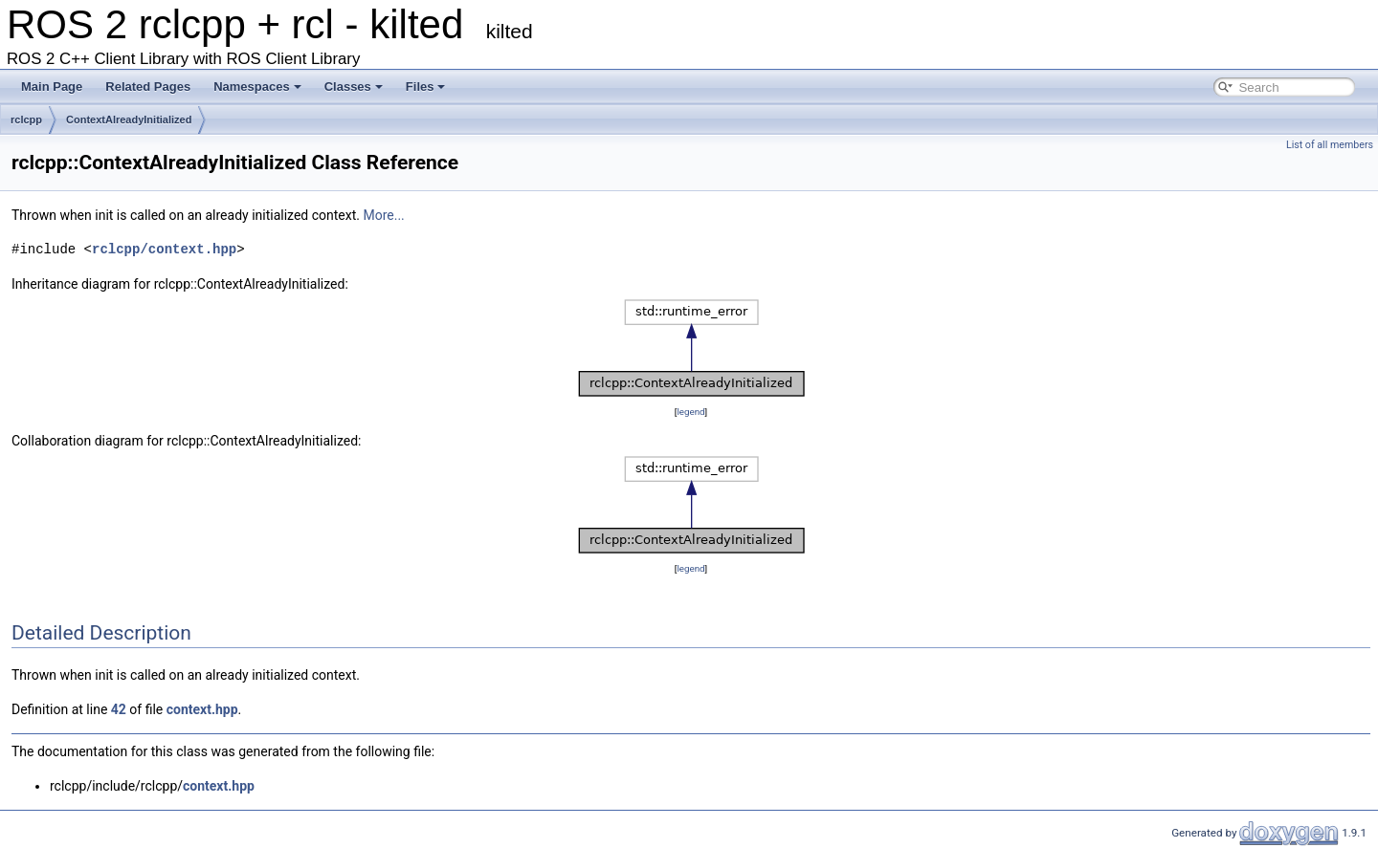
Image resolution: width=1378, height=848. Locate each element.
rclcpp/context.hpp (164, 249)
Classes (353, 86)
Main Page (51, 86)
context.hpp (202, 709)
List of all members (1329, 145)
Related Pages (147, 86)
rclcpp (26, 119)
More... (383, 215)
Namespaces (257, 86)
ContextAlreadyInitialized (128, 119)
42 (118, 709)
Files (426, 86)
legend (690, 411)
